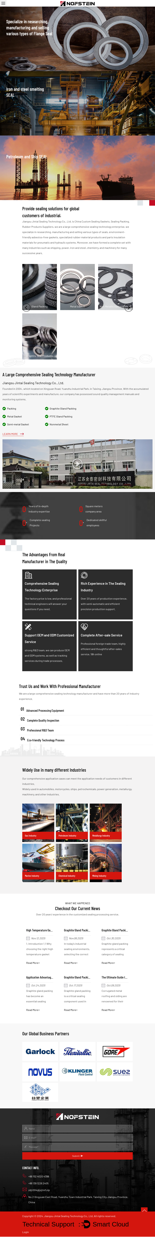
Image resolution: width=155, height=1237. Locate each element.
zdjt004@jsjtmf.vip (36, 1190)
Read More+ (33, 962)
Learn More (13, 433)
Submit (77, 1156)
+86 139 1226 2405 (35, 1183)
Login (25, 1232)
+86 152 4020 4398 (35, 1176)
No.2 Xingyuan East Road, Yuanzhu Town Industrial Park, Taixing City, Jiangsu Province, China (75, 1199)
